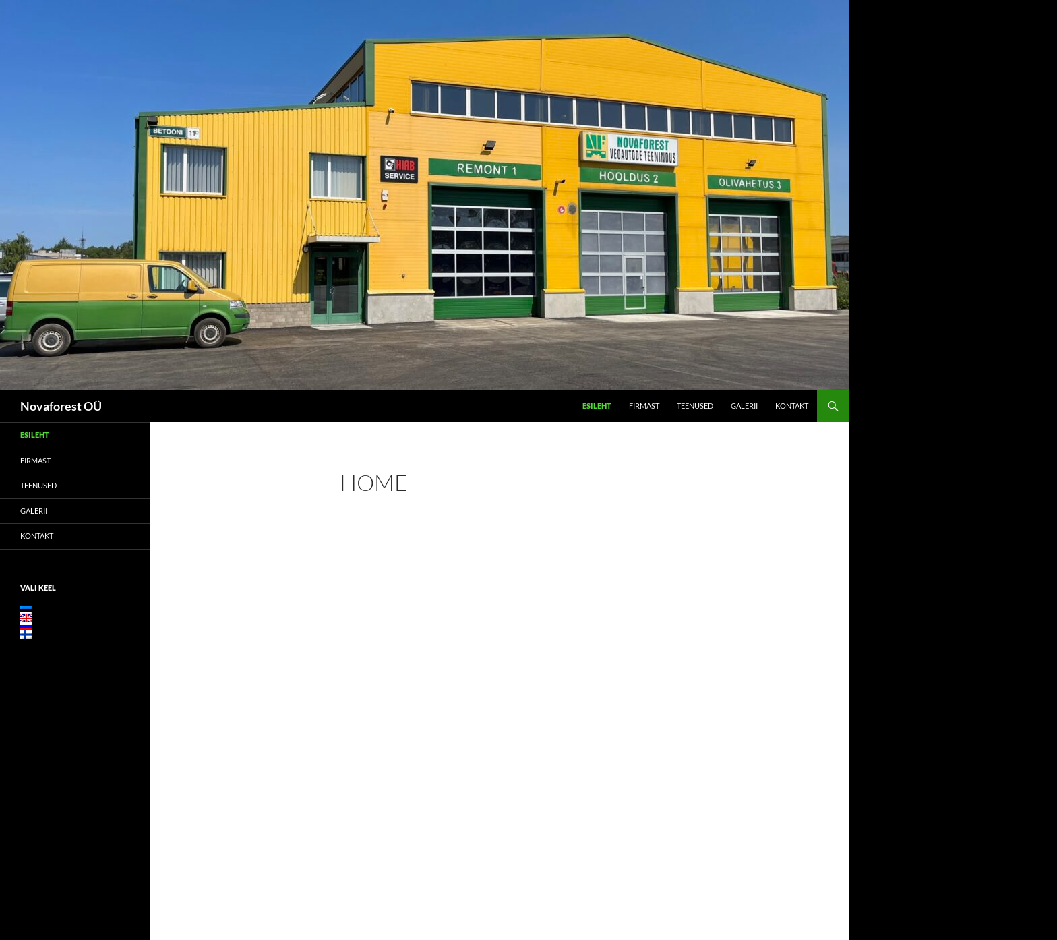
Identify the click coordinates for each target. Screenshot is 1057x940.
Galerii (744, 405)
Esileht (596, 405)
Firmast (644, 405)
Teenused (695, 405)
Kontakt (791, 405)
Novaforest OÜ (61, 406)
